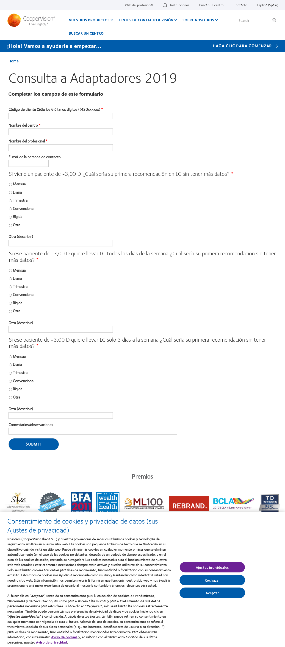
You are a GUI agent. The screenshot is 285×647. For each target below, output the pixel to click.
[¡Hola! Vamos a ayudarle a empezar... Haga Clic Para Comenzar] (142, 46)
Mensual (19, 184)
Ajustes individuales (212, 570)
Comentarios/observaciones (30, 424)
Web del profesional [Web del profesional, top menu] (139, 5)
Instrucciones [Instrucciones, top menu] (179, 5)
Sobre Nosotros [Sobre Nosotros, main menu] (198, 20)
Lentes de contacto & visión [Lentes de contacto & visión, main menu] (146, 20)
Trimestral (20, 200)
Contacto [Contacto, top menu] (240, 5)
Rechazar (212, 583)
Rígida (17, 216)
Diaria (17, 192)
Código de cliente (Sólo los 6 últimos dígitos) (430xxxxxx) (54, 109)
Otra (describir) (20, 236)
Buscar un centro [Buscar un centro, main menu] (86, 33)
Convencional (23, 208)
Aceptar (212, 595)
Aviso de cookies (64, 639)
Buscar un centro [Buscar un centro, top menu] (211, 5)
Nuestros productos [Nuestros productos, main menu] (89, 20)
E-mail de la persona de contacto (34, 157)
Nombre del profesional (26, 141)
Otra (16, 225)
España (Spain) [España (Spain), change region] (267, 5)
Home (13, 61)
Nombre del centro (23, 125)
